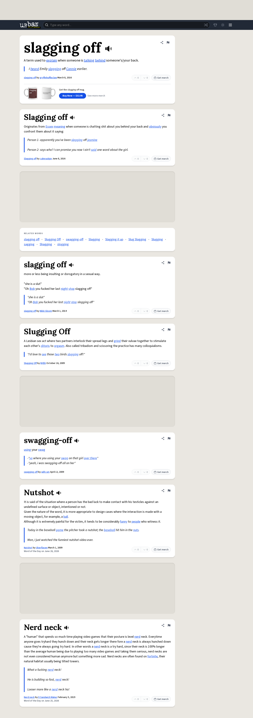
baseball (109, 530)
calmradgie (46, 158)
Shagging (46, 244)
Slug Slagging (137, 239)
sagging (29, 244)
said (93, 150)
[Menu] (230, 25)
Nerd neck (29, 697)
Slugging (157, 239)
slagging (54, 68)
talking (89, 60)
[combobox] (126, 24)
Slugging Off (53, 239)
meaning (59, 126)
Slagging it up (114, 239)
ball (65, 517)
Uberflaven (42, 547)
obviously (155, 126)
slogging (63, 244)
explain (51, 60)
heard (34, 68)
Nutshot (28, 547)
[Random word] (205, 25)
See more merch (96, 96)
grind (117, 341)
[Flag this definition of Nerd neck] (169, 625)
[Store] (215, 25)
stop (71, 289)
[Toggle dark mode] (222, 25)
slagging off (30, 77)
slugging (73, 354)
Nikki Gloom (46, 311)
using (27, 450)
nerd (137, 637)
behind (100, 60)
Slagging (94, 239)
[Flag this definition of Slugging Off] (169, 329)
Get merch (161, 78)
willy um (45, 472)
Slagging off (30, 158)
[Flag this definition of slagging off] (168, 42)
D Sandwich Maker (47, 697)
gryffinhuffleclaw (48, 77)
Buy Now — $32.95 (73, 96)
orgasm (59, 346)
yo (31, 458)
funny (123, 521)
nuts (136, 530)
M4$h (43, 363)
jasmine (92, 140)
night (64, 289)
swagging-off (74, 239)
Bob (32, 289)
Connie (71, 68)
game (59, 530)
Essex (49, 126)
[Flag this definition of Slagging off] (169, 115)
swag (41, 450)
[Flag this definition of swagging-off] (169, 438)
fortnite (152, 656)
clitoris (45, 346)
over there (90, 458)
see (44, 354)
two (57, 354)
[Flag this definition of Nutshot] (169, 490)
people (136, 521)
